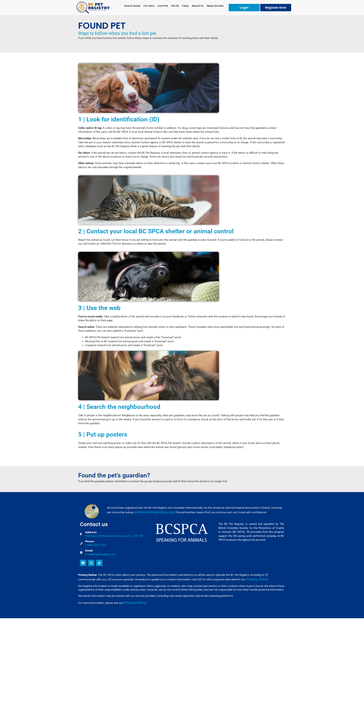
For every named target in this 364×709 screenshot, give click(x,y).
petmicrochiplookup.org (154, 512)
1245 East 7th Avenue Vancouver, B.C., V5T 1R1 (114, 536)
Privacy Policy (257, 579)
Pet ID (175, 6)
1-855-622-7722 (95, 545)
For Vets (149, 6)
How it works (132, 6)
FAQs (185, 6)
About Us (198, 6)
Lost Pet (163, 6)
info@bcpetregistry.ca (100, 554)
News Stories (215, 6)
